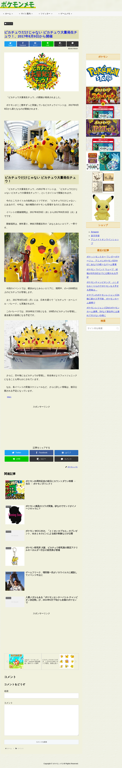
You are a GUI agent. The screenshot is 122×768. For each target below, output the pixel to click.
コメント (8, 705)
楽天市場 (95, 236)
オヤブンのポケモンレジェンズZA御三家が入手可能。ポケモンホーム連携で (103, 299)
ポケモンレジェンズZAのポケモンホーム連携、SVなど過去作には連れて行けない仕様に (103, 312)
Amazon (95, 232)
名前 (6, 693)
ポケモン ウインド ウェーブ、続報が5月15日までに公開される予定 (102, 273)
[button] (118, 328)
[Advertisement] (41, 425)
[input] (103, 328)
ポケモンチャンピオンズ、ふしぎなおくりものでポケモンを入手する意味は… (103, 286)
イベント (8, 23)
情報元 (9, 397)
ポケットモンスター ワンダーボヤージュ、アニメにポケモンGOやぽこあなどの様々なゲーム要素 (103, 261)
